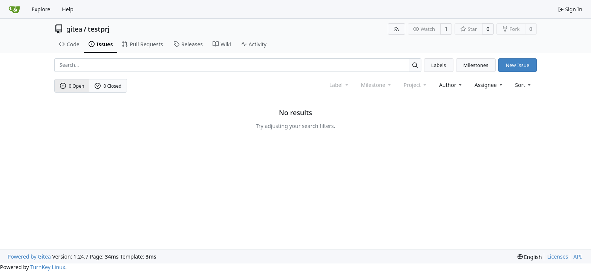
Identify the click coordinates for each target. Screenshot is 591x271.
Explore (41, 9)
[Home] (14, 9)
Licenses (557, 256)
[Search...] (415, 65)
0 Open (72, 86)
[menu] (523, 85)
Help (67, 9)
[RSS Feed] (396, 29)
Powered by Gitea (29, 256)
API (577, 256)
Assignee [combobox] (489, 84)
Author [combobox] (451, 84)
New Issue (518, 65)
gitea (74, 29)
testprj (99, 29)
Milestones (475, 65)
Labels (438, 65)
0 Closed (108, 86)
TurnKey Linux (47, 267)
